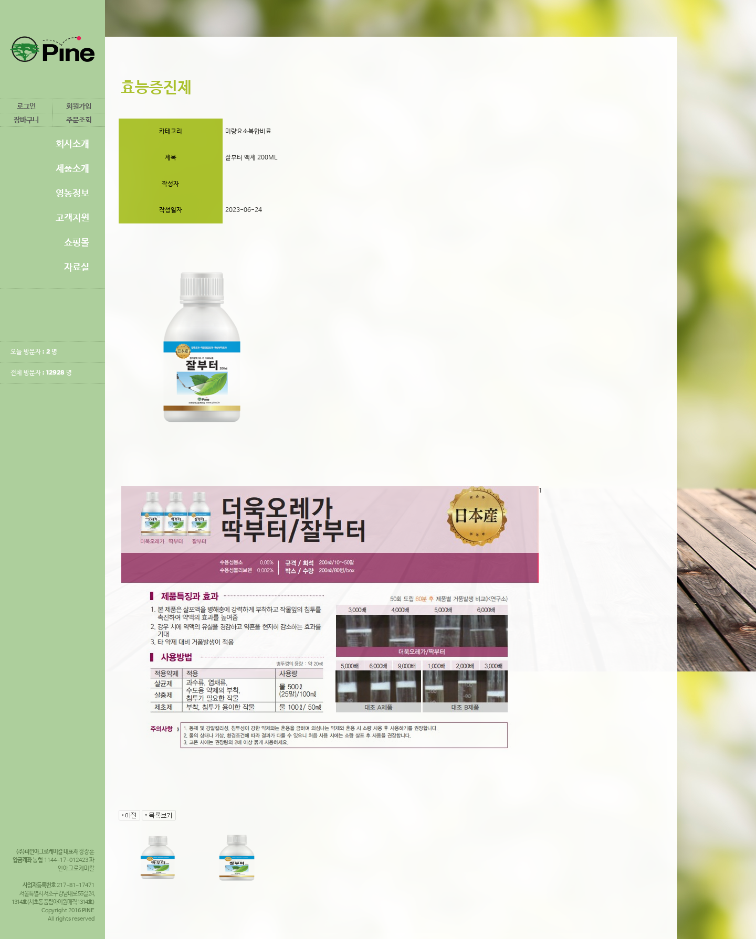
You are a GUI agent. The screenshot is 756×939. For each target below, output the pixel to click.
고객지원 (72, 217)
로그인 (26, 106)
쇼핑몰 (76, 242)
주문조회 (78, 119)
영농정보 (72, 192)
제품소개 (72, 168)
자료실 (76, 266)
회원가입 (78, 106)
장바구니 (26, 119)
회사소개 (72, 143)
